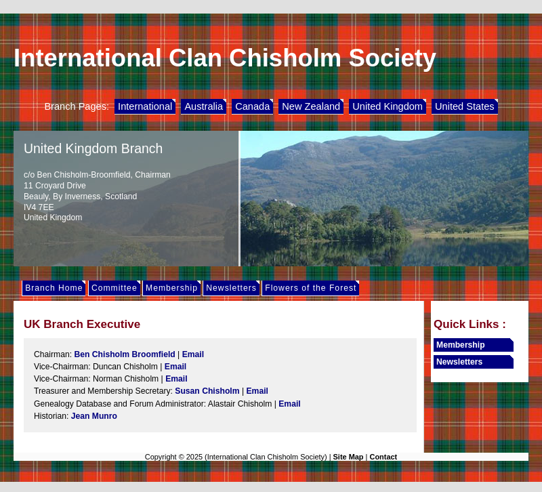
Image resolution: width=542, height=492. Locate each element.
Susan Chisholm (207, 391)
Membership (172, 288)
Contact (383, 457)
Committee (114, 288)
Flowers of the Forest (310, 288)
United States (465, 106)
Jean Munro (94, 416)
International (145, 106)
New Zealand (311, 106)
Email (193, 354)
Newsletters (231, 288)
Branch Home (54, 288)
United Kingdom (387, 106)
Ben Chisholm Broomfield (124, 354)
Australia (203, 106)
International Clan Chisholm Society (225, 58)
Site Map (348, 457)
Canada (252, 106)
